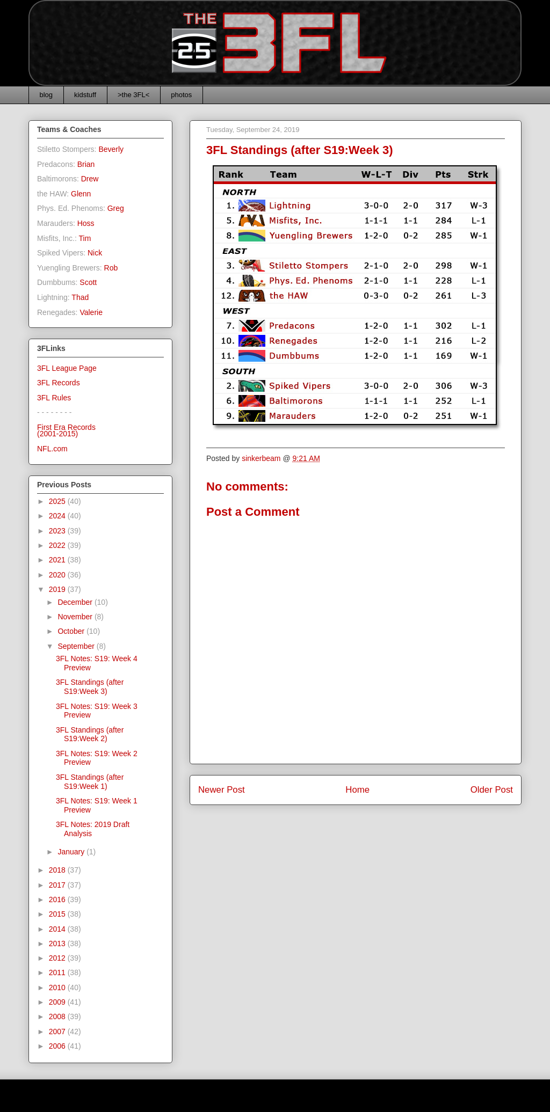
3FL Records (58, 382)
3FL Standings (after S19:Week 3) (90, 687)
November (75, 616)
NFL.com (52, 448)
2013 (58, 943)
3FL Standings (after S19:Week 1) (90, 782)
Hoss (86, 223)
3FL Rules (54, 397)
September (76, 646)
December (75, 602)
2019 (58, 589)
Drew (90, 178)
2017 (58, 885)
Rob (111, 268)
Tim (85, 238)
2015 (58, 914)
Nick (95, 252)
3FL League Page (67, 368)
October (71, 631)
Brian (86, 164)
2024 (58, 515)
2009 (58, 1002)
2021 (58, 559)
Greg (115, 208)
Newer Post (221, 790)
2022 (58, 545)
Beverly (111, 149)
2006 (58, 1046)
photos (181, 95)
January (71, 851)
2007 (58, 1031)
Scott (88, 282)
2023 (58, 530)
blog (46, 95)
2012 (58, 958)
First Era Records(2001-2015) (66, 430)
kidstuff (85, 95)
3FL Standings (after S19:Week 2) (90, 734)
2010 (58, 987)
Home (357, 790)
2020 (58, 574)
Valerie (91, 312)
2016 (58, 899)
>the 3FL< (133, 95)
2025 (58, 501)
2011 (58, 972)
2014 (58, 929)
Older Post (492, 790)
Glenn (81, 193)
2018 (58, 870)
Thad (80, 297)
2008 (58, 1016)
